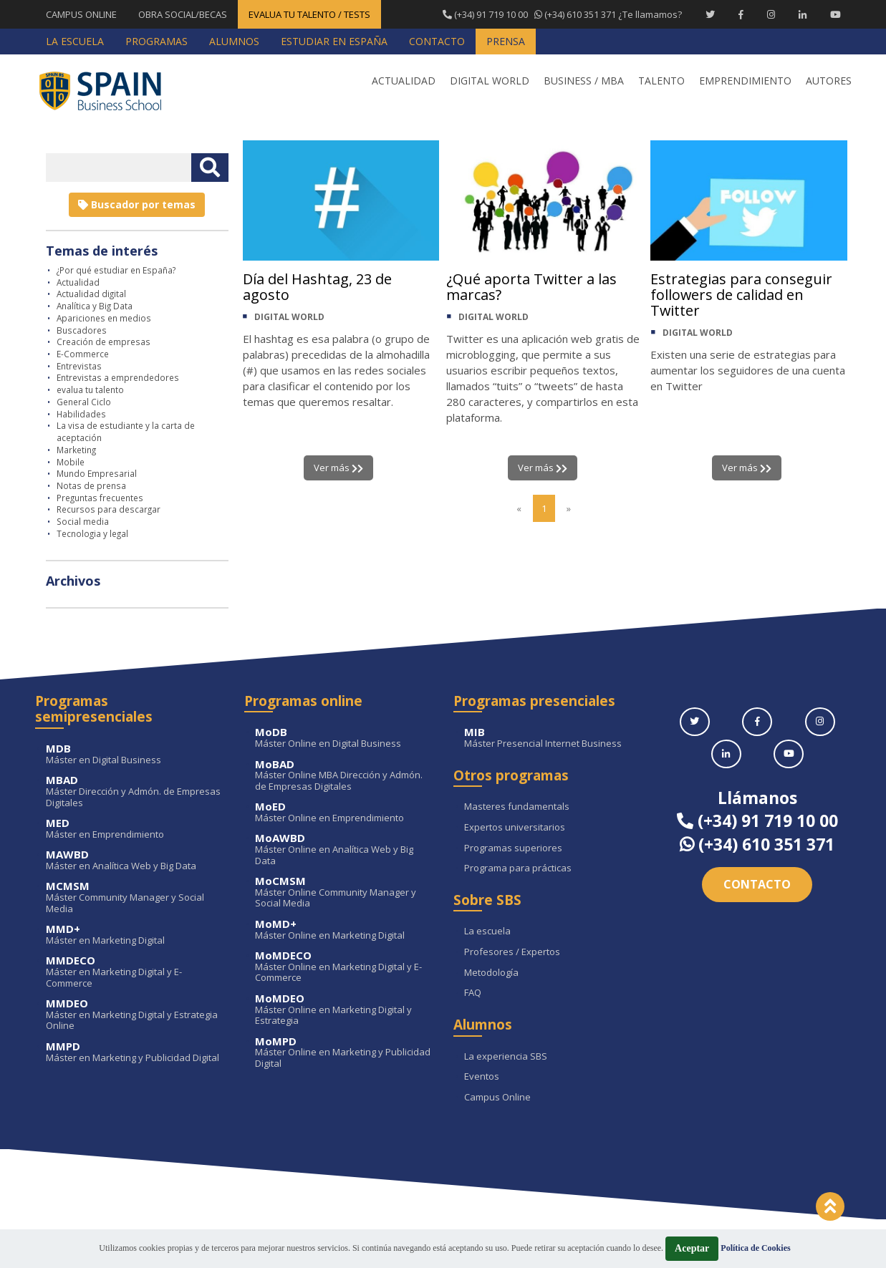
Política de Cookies (755, 1248)
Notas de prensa (91, 485)
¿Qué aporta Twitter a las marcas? (531, 286)
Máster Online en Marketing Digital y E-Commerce (343, 967)
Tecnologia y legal (92, 533)
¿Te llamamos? (562, 14)
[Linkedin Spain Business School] (802, 14)
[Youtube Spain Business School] (835, 14)
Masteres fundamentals (516, 807)
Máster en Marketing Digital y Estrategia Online (134, 1015)
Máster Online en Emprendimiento (343, 812)
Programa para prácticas (518, 868)
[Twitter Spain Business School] (710, 14)
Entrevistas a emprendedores (118, 377)
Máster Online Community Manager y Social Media (343, 892)
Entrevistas (79, 366)
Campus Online (497, 1097)
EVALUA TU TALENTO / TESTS (309, 14)
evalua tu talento (90, 389)
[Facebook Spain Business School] (741, 14)
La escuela (487, 931)
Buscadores (82, 330)
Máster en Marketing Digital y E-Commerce (134, 972)
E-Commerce (83, 353)
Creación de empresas (103, 341)
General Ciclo (84, 401)
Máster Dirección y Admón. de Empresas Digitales (134, 791)
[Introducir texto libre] (118, 167)
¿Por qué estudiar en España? (116, 270)
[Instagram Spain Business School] (771, 14)
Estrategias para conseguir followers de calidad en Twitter (741, 294)
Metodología (491, 973)
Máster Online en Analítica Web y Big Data (343, 849)
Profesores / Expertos (512, 952)
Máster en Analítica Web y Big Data (134, 860)
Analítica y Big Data (95, 305)
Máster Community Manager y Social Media (134, 897)
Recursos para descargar (108, 509)
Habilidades (81, 414)
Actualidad (78, 282)
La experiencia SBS (505, 1057)
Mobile (71, 462)
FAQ (472, 993)
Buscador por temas (137, 204)
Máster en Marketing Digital (134, 935)
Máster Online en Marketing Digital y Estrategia (343, 1010)
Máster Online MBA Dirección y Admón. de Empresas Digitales (343, 776)
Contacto (757, 884)
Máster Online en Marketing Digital (343, 930)
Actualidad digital (91, 293)
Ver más (338, 467)
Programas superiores (513, 848)
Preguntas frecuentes (100, 497)
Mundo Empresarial (97, 473)
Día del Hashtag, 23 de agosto (317, 286)
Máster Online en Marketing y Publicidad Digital (343, 1053)
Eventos (481, 1077)
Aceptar (692, 1248)
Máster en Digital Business (134, 754)
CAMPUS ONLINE (81, 14)
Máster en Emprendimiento (134, 829)
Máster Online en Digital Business (343, 738)
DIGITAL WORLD (289, 317)
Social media (83, 521)
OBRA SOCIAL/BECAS (182, 14)
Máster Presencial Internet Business (552, 738)
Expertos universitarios (514, 827)
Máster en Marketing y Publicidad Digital (134, 1052)
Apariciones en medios (104, 318)
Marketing (76, 449)
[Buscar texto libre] (210, 168)
